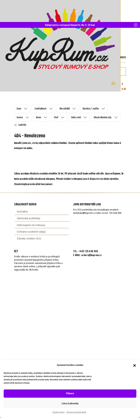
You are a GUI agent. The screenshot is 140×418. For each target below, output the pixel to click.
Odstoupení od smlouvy (31, 225)
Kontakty (22, 211)
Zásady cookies (58, 412)
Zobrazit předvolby (70, 404)
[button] (134, 365)
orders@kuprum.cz (91, 255)
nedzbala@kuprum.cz (84, 212)
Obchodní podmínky (28, 218)
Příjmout (70, 393)
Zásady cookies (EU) (29, 238)
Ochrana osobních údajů (76, 412)
